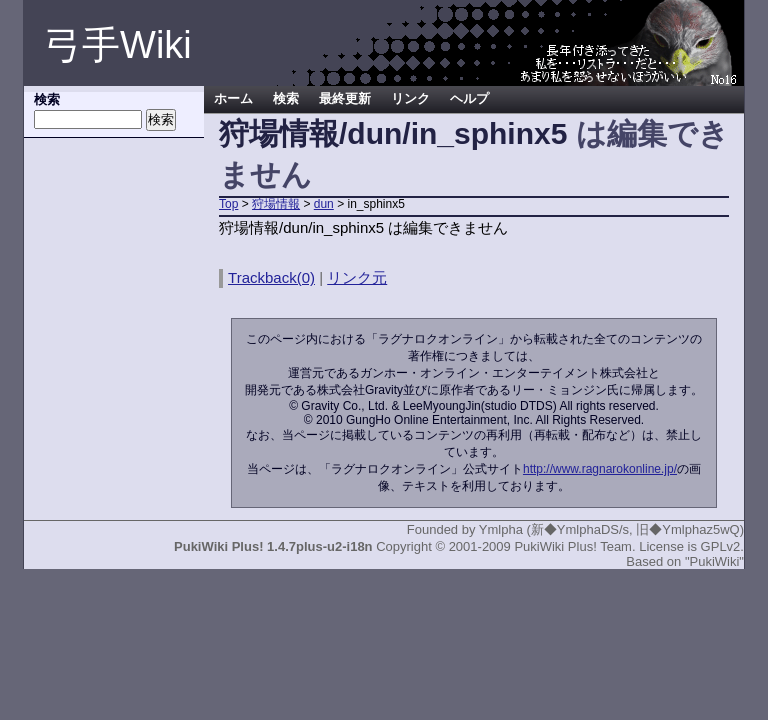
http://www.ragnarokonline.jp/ (600, 469)
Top (228, 204)
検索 (286, 99)
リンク (410, 99)
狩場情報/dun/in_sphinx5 (393, 133)
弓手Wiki (118, 45)
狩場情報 (276, 204)
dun (324, 204)
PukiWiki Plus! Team (573, 546)
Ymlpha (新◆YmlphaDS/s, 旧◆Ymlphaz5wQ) (611, 529)
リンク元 (357, 277)
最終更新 (345, 99)
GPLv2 (721, 546)
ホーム (233, 99)
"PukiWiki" (714, 561)
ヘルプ (469, 99)
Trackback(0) (271, 277)
